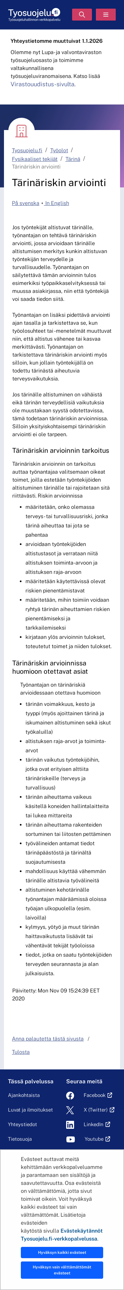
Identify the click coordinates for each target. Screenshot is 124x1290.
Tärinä (72, 159)
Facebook (94, 1095)
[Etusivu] (34, 15)
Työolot (59, 150)
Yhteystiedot (22, 1124)
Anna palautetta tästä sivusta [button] (48, 1039)
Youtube (94, 1139)
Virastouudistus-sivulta (42, 84)
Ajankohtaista (24, 1095)
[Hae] (82, 15)
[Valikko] (106, 14)
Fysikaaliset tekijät (35, 159)
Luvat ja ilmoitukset (30, 1110)
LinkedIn (93, 1124)
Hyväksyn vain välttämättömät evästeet (62, 1270)
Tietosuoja (20, 1139)
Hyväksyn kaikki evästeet (62, 1252)
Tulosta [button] (21, 1052)
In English (56, 203)
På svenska (25, 203)
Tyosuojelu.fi (27, 150)
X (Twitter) (96, 1110)
